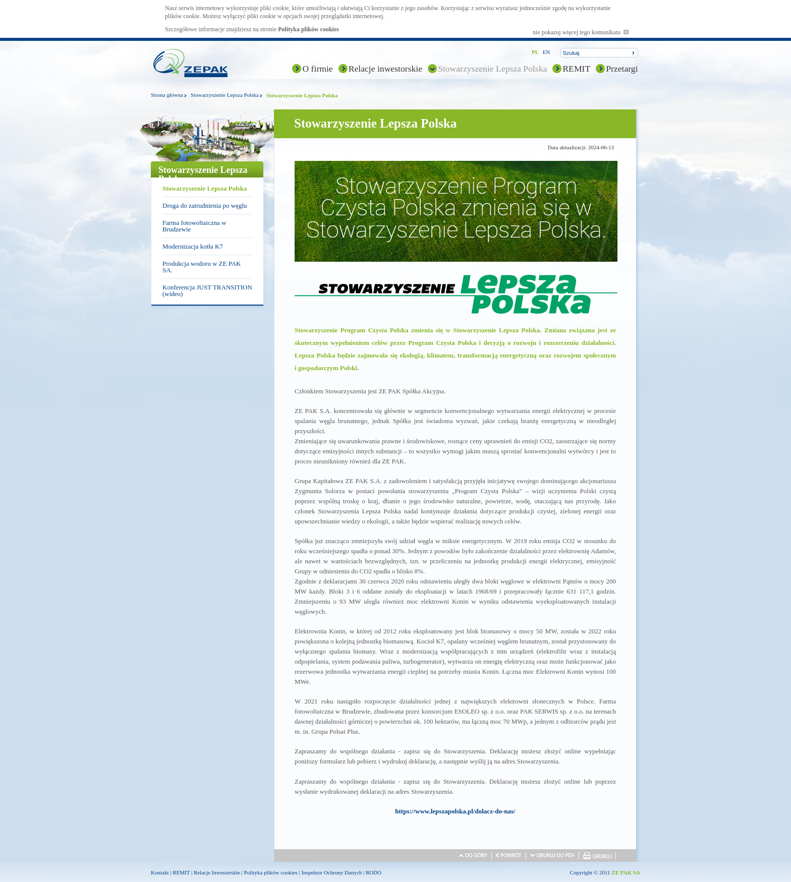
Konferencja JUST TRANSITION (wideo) (207, 290)
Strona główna (167, 95)
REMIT (576, 69)
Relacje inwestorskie (385, 69)
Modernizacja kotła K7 (192, 246)
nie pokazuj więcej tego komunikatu (581, 32)
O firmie (317, 69)
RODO (373, 872)
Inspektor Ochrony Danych (332, 872)
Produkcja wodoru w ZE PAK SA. (201, 267)
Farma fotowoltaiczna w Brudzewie (194, 226)
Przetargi (622, 69)
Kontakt (159, 872)
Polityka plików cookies (308, 29)
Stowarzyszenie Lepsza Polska (492, 69)
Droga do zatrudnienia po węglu (204, 205)
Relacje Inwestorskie (217, 872)
